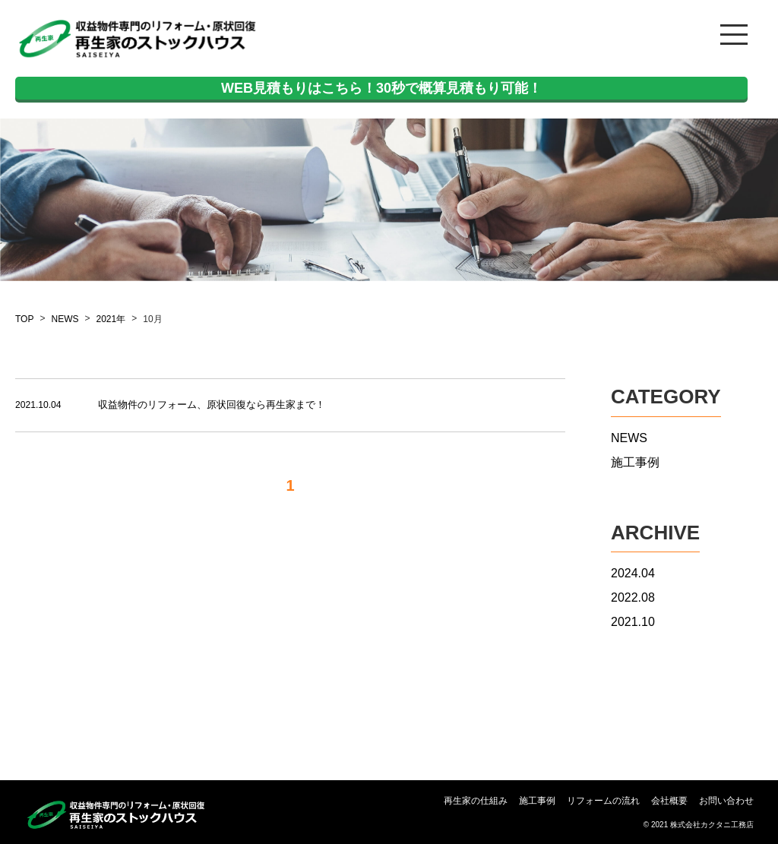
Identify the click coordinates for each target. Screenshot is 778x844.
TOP (24, 319)
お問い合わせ (726, 801)
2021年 (110, 319)
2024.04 (633, 573)
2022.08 (633, 597)
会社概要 (669, 801)
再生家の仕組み (476, 801)
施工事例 (635, 462)
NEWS (64, 319)
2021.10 (633, 621)
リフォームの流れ (603, 801)
